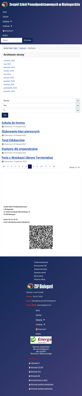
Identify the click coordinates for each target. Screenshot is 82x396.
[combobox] (11, 40)
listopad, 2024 (9, 84)
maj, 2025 (7, 64)
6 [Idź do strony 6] (26, 166)
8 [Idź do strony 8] (33, 166)
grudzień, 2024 (9, 81)
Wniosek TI (35, 363)
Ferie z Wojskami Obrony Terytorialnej (27, 157)
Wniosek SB (35, 376)
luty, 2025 (7, 74)
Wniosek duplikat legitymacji (41, 389)
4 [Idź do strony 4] (18, 166)
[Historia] (10, 21)
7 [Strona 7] (29, 166)
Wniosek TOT (36, 372)
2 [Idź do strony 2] (11, 166)
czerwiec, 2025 (9, 61)
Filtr (5, 115)
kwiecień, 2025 (9, 67)
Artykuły (6, 26)
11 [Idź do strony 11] (46, 166)
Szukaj (27, 40)
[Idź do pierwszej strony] (4, 167)
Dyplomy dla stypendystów (20, 149)
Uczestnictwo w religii (39, 380)
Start (5, 12)
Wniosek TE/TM (37, 367)
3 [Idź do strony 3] (15, 166)
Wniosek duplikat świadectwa (42, 384)
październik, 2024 (10, 88)
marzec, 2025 (9, 71)
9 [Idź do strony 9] (37, 166)
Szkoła (5, 17)
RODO (5, 35)
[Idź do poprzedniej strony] (8, 167)
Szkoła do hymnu (13, 123)
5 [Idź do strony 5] (22, 166)
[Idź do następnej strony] (50, 167)
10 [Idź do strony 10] (41, 166)
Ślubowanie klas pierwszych (21, 131)
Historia (6, 21)
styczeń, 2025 (9, 78)
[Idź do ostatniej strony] (54, 167)
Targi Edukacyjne (13, 140)
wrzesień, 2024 (9, 91)
